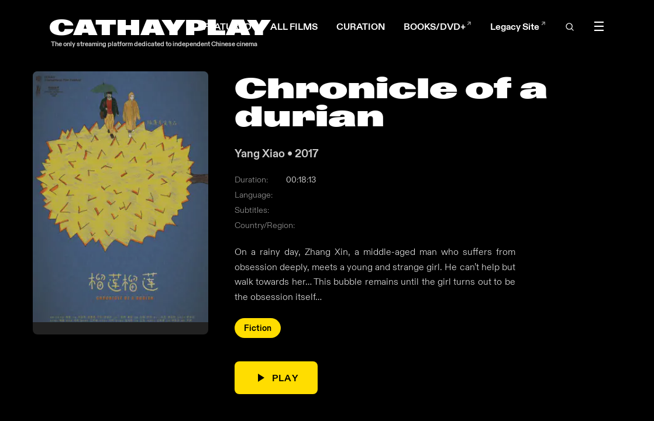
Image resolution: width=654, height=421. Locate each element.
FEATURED (227, 26)
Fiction (257, 328)
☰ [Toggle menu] (599, 27)
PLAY (276, 378)
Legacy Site (517, 26)
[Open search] (569, 27)
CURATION (360, 26)
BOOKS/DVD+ (437, 26)
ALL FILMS (294, 26)
